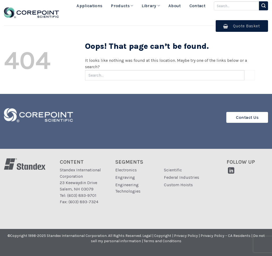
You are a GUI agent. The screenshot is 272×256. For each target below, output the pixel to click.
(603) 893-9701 (81, 195)
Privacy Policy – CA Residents (225, 235)
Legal (146, 235)
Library (151, 5)
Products (122, 5)
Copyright (162, 235)
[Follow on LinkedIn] (231, 171)
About (174, 5)
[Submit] (263, 5)
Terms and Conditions (162, 241)
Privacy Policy (186, 235)
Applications (89, 5)
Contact (197, 5)
